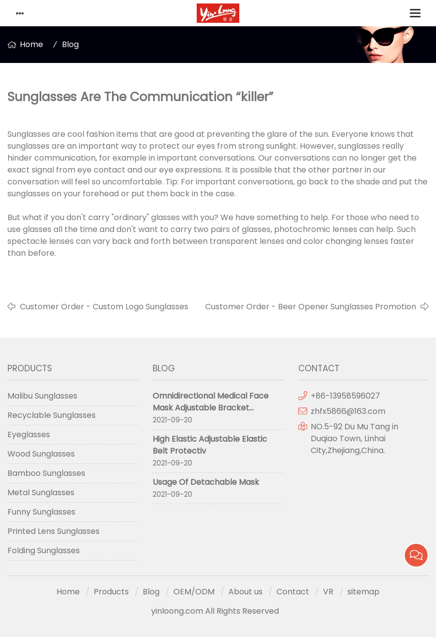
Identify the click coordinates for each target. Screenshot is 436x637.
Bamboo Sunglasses (46, 473)
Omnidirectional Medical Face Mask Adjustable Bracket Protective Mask (211, 407)
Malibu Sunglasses (42, 396)
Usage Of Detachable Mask (206, 482)
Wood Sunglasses (41, 454)
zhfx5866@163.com (349, 411)
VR (328, 591)
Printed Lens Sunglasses (53, 531)
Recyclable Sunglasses (51, 415)
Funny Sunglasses (41, 512)
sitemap (363, 591)
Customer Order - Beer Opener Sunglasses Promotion (310, 306)
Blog (70, 44)
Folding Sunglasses (43, 550)
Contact (292, 591)
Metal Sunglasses (40, 492)
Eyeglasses (28, 434)
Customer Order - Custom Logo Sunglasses (104, 306)
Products (111, 591)
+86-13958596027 (345, 396)
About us (245, 591)
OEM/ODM (194, 591)
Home (31, 44)
